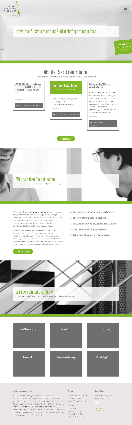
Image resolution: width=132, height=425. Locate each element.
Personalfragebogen (66, 85)
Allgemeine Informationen (31, 105)
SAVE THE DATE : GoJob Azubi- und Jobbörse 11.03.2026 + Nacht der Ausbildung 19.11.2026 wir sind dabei (28, 88)
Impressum (99, 408)
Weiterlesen (66, 138)
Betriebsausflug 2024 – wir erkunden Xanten (100, 86)
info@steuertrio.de (78, 417)
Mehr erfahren (23, 251)
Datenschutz (99, 411)
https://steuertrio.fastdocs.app (66, 89)
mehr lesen (19, 100)
